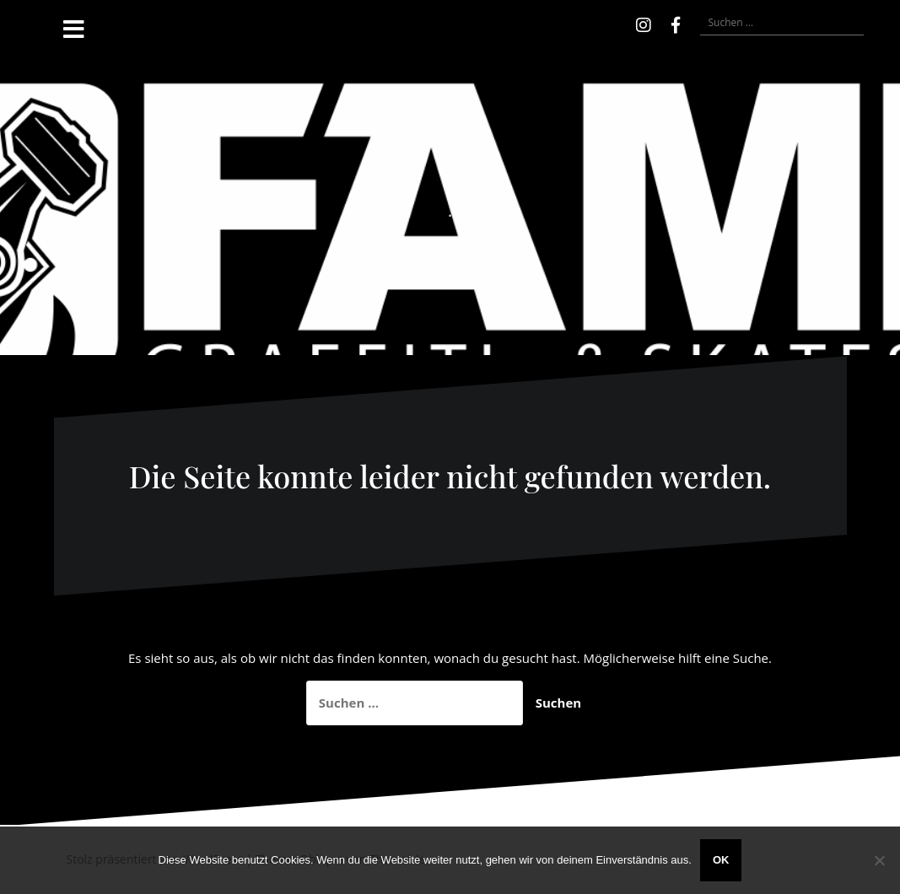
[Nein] (878, 860)
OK (721, 860)
